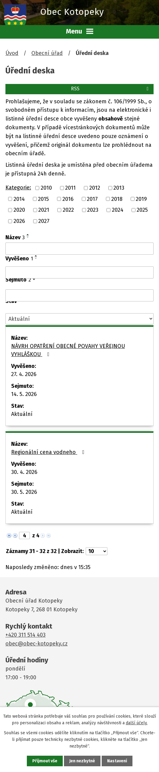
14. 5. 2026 (24, 394)
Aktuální (22, 414)
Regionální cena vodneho (49, 452)
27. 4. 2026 (24, 374)
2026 (19, 221)
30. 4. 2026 (24, 472)
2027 (43, 221)
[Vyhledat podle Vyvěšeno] (79, 272)
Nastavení (117, 761)
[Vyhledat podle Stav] (79, 318)
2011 (70, 188)
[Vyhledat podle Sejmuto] (79, 295)
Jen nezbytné (82, 761)
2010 (46, 188)
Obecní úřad (47, 53)
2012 (94, 188)
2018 (116, 198)
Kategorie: (18, 187)
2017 (92, 198)
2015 (43, 198)
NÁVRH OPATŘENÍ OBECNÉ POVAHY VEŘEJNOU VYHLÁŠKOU (68, 350)
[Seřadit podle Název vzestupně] (28, 234)
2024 (117, 210)
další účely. (137, 722)
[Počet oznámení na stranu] (96, 551)
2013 (118, 188)
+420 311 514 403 (25, 635)
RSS (111, 89)
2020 (19, 210)
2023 (92, 210)
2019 (141, 198)
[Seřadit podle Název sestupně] (28, 237)
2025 (142, 210)
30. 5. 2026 (24, 492)
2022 (68, 210)
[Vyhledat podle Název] (79, 249)
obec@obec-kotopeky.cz (36, 643)
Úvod (11, 53)
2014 (19, 198)
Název (15, 237)
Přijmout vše (44, 761)
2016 (68, 198)
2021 (43, 210)
